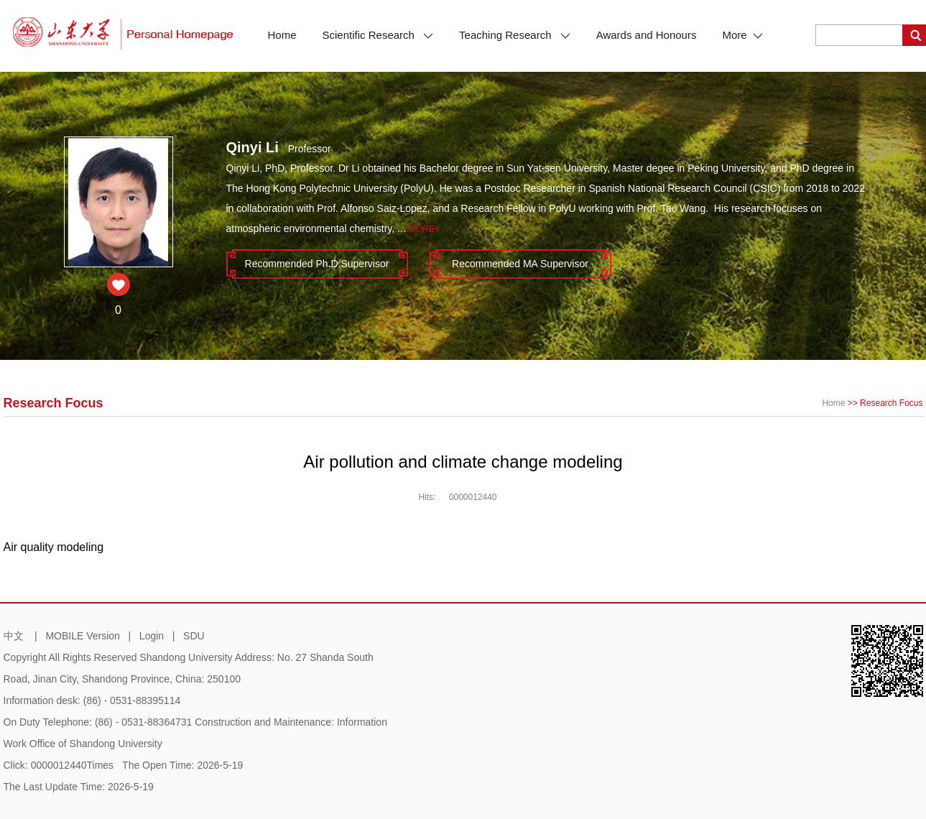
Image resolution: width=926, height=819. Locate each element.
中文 (14, 636)
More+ (424, 229)
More (742, 35)
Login (151, 636)
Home (282, 35)
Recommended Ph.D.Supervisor (317, 263)
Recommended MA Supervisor (520, 263)
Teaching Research (514, 35)
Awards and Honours (646, 35)
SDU (194, 636)
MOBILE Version (82, 636)
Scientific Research (378, 35)
